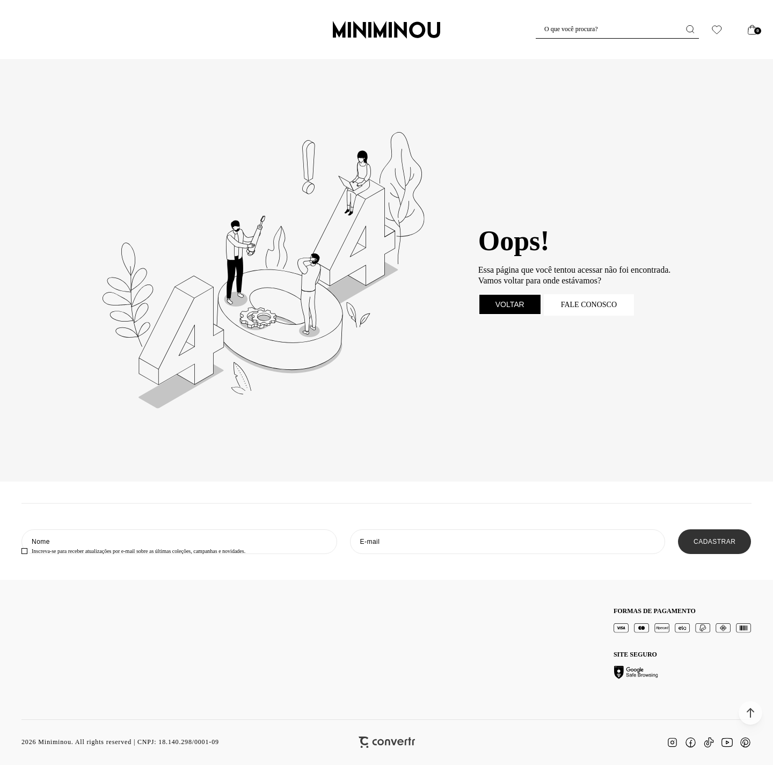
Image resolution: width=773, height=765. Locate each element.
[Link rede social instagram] (672, 742)
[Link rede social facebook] (690, 742)
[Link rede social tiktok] (708, 742)
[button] (750, 713)
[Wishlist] (717, 29)
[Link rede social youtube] (726, 742)
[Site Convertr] (387, 742)
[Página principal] (386, 29)
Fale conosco (589, 305)
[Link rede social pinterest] (745, 742)
